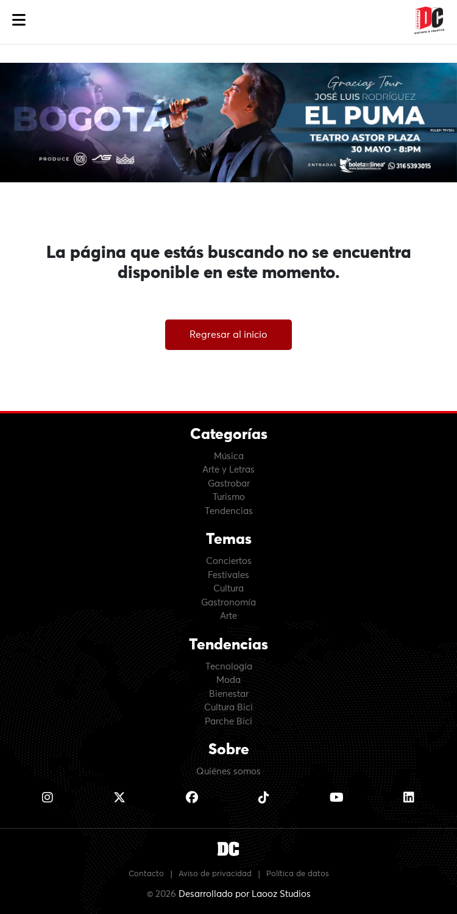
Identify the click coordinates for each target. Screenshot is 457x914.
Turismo (229, 497)
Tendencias (229, 511)
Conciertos (229, 561)
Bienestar (229, 694)
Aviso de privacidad (215, 874)
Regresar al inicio (228, 335)
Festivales (228, 575)
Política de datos (297, 874)
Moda (228, 680)
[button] (19, 20)
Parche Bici (228, 721)
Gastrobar (229, 483)
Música (229, 456)
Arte (228, 616)
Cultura (228, 588)
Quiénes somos (228, 771)
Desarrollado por (245, 894)
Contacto (146, 874)
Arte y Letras (228, 469)
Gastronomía (228, 602)
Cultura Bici (228, 707)
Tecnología (228, 666)
